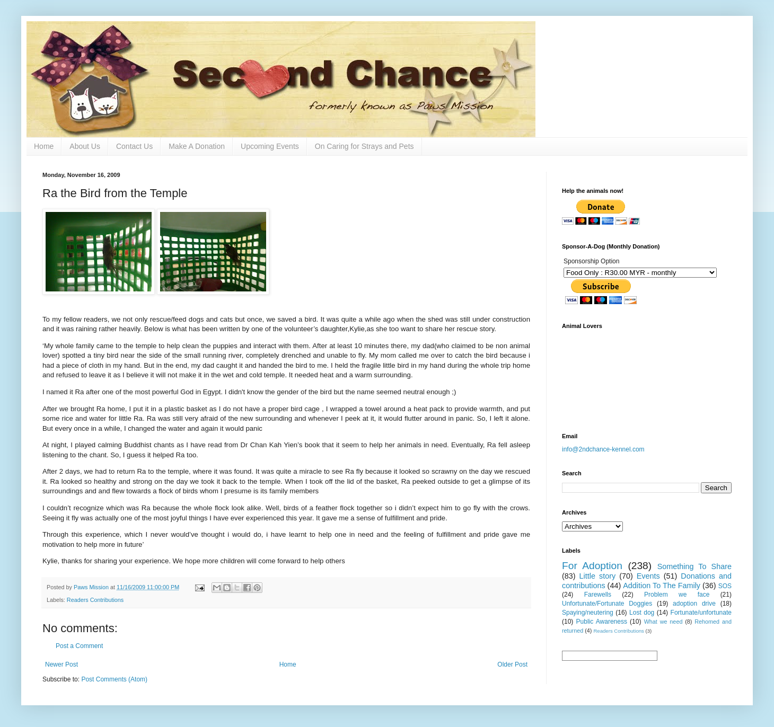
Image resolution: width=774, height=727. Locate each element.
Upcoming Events (270, 146)
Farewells (597, 594)
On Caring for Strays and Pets (364, 146)
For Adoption (592, 565)
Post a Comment (79, 646)
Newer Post (61, 664)
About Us (84, 146)
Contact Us (134, 146)
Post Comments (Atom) (114, 679)
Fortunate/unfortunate (701, 612)
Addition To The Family (661, 585)
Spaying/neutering (587, 612)
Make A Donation (197, 146)
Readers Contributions (95, 600)
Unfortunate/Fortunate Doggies (607, 603)
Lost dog (641, 612)
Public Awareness (601, 621)
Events (648, 576)
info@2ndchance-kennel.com (603, 449)
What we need (663, 621)
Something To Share (694, 566)
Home (44, 146)
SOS (725, 586)
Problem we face (676, 594)
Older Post (512, 664)
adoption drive (694, 603)
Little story (597, 576)
